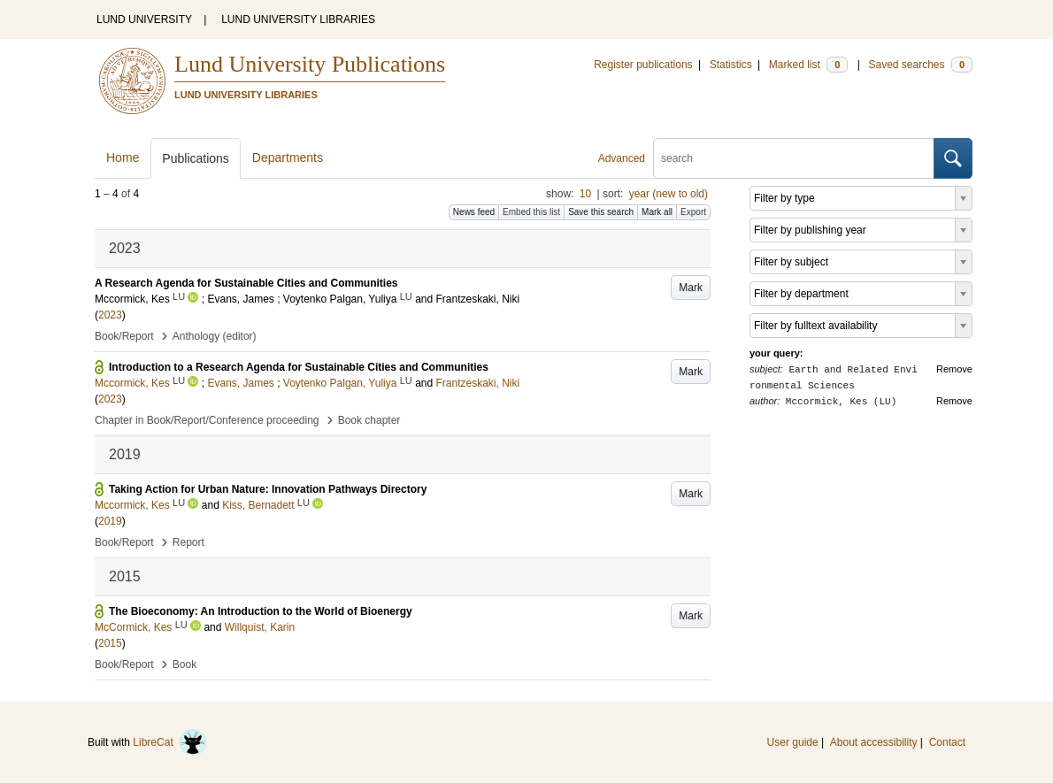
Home (122, 157)
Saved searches (920, 64)
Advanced (621, 158)
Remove (954, 369)
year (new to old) (668, 194)
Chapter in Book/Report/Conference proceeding (207, 420)
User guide (793, 742)
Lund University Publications (309, 64)
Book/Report (124, 336)
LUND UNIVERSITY (144, 19)
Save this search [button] (601, 212)
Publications (195, 158)
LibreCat (170, 742)
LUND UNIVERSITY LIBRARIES (298, 19)
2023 (110, 315)
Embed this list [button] (531, 212)
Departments (287, 157)
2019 (110, 521)
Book (184, 664)
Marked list (808, 64)
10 (585, 194)
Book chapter (369, 420)
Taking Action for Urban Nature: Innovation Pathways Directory (268, 489)
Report (188, 542)
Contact (947, 742)
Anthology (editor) (215, 336)
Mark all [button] (657, 212)
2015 (110, 643)
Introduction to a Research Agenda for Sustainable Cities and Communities (298, 367)
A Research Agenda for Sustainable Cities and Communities (246, 283)
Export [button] (693, 212)
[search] (793, 158)
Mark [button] (691, 287)
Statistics (731, 64)
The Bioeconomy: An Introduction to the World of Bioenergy (260, 611)
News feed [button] (474, 212)
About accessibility (874, 742)
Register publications (643, 64)
